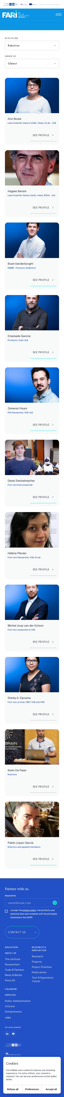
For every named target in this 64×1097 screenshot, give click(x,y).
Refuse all (12, 1089)
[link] (15, 14)
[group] (43, 135)
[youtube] (13, 1033)
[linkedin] (7, 1033)
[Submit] (55, 903)
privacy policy (29, 910)
